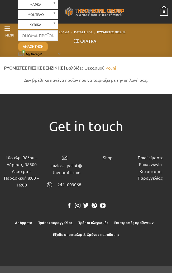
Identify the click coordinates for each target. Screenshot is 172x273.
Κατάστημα (83, 32)
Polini (111, 67)
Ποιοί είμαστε (150, 157)
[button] (9, 30)
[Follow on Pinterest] (94, 206)
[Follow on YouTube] (103, 206)
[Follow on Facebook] (69, 206)
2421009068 (69, 184)
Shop (107, 157)
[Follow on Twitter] (86, 206)
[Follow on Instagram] (77, 206)
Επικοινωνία (150, 164)
